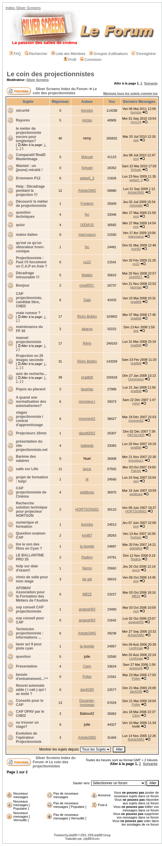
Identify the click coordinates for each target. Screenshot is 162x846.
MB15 (87, 594)
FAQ (15, 54)
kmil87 (87, 535)
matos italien (26, 235)
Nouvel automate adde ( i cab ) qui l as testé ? (31, 689)
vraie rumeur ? (28, 313)
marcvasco (87, 235)
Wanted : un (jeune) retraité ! (29, 168)
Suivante (151, 83)
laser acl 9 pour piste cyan (29, 646)
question (23, 657)
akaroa (87, 329)
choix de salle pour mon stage (32, 579)
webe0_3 (87, 178)
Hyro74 (136, 122)
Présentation (26, 666)
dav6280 (87, 690)
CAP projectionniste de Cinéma (31, 492)
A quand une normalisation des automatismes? (31, 401)
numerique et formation (27, 524)
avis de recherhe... (31, 374)
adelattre (136, 548)
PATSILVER (136, 435)
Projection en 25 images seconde (29, 358)
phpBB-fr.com (91, 838)
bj (87, 479)
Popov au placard (30, 389)
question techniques (25, 214)
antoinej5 (136, 668)
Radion (87, 557)
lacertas (136, 287)
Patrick (136, 470)
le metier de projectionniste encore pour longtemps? (28, 134)
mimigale (136, 205)
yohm (136, 403)
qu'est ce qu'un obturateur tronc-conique (30, 247)
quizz (20, 225)
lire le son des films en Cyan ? (29, 546)
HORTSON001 (87, 509)
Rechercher (36, 54)
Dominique (136, 379)
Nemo (87, 568)
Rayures (23, 120)
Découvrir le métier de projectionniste (32, 203)
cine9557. (136, 277)
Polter (87, 677)
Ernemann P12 (28, 178)
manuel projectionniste (28, 340)
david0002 (87, 433)
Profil (70, 60)
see (136, 140)
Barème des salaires (26, 458)
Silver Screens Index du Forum (61, 89)
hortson (135, 537)
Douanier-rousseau (87, 703)
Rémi (87, 343)
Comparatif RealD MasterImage (31, 157)
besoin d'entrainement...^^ (32, 677)
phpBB (73, 835)
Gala (87, 300)
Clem (87, 666)
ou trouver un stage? (27, 724)
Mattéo (87, 275)
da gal (87, 579)
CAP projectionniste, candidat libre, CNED (29, 300)
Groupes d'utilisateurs (108, 54)
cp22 (87, 262)
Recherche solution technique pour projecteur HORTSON (31, 509)
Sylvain (87, 168)
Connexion (90, 60)
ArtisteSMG (87, 191)
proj (136, 158)
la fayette (87, 546)
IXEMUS (87, 225)
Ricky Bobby (87, 316)
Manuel (87, 157)
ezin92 (136, 249)
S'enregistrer (144, 54)
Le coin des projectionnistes (50, 74)
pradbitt (135, 301)
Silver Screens (38, 80)
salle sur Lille (27, 469)
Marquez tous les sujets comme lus (130, 93)
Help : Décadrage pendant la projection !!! (30, 190)
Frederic (87, 204)
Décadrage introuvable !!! (27, 275)
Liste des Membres (68, 54)
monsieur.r (87, 402)
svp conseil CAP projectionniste (30, 609)
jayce (87, 469)
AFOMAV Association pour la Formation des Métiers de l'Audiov (32, 594)
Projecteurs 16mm (31, 433)
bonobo (87, 110)
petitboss (87, 492)
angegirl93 (87, 609)
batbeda (87, 446)
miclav (87, 120)
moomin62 (87, 419)
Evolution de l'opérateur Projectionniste (29, 737)
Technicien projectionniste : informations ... (29, 633)
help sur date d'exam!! (27, 568)
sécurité (22, 110)
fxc (87, 214)
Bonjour (22, 285)
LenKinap (136, 648)
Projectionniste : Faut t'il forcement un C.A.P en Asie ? (31, 262)
